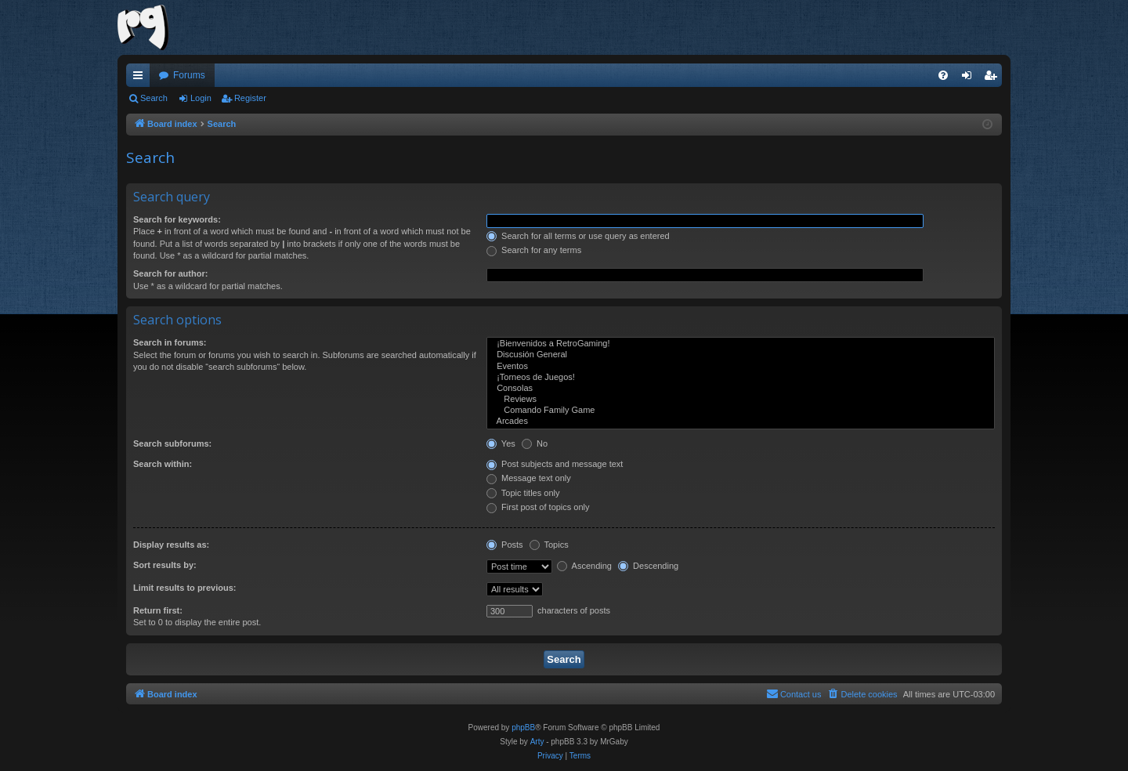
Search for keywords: (177, 219)
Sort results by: (165, 565)
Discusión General (740, 354)
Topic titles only (522, 493)
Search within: (162, 464)
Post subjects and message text (554, 464)
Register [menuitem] (993, 78)
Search (154, 98)
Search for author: (170, 273)
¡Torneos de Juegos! (740, 377)
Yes (500, 443)
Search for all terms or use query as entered (578, 236)
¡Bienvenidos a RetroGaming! (740, 343)
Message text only (528, 478)
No (535, 443)
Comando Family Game (740, 410)
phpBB (523, 727)
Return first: (158, 610)
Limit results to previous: (184, 587)
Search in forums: (170, 342)
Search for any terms (533, 250)
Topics (549, 544)
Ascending (584, 565)
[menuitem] (943, 75)
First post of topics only (538, 507)
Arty (537, 741)
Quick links (141, 78)
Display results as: (171, 544)
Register (250, 98)
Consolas (740, 388)
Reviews (740, 399)
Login (201, 98)
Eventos (740, 366)
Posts (504, 544)
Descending (648, 565)
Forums (189, 75)
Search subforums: (172, 443)
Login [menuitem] (970, 78)
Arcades (740, 421)
